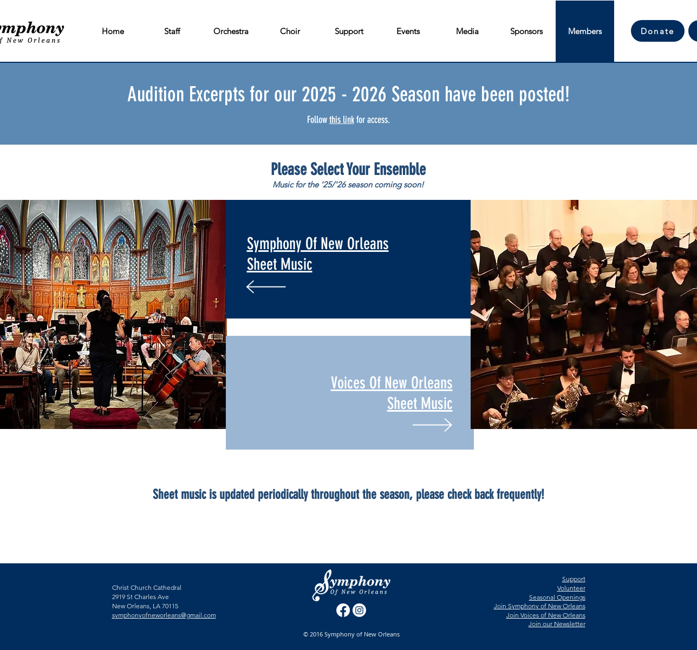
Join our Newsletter (557, 624)
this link (341, 120)
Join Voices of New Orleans (545, 615)
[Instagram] (359, 610)
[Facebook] (343, 610)
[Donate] (658, 31)
